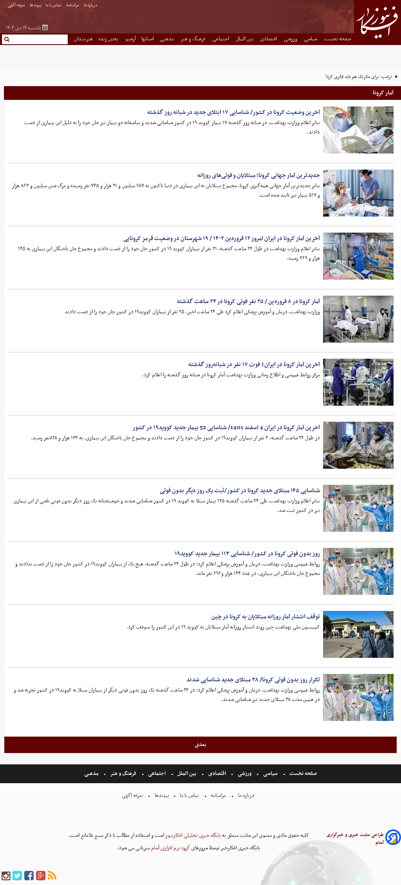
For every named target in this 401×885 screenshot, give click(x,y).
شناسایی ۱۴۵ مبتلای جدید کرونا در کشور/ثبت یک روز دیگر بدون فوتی (240, 491)
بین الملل (245, 38)
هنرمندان (83, 38)
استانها (147, 38)
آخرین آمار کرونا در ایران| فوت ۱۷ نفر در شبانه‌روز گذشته (254, 364)
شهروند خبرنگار (313, 50)
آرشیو (130, 38)
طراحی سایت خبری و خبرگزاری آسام (355, 839)
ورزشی (291, 38)
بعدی (200, 744)
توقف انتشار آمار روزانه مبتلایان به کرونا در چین (265, 617)
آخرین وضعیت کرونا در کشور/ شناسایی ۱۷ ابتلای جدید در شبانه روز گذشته (233, 112)
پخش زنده (108, 38)
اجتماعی (221, 38)
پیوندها (36, 5)
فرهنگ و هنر (193, 38)
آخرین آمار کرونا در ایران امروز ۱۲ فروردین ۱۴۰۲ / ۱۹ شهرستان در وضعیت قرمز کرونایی (221, 238)
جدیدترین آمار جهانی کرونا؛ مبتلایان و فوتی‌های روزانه (258, 175)
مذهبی (167, 38)
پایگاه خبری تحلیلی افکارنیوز (192, 835)
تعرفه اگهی (17, 5)
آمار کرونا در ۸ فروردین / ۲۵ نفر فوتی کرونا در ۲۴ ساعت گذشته (248, 301)
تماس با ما (53, 5)
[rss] (52, 876)
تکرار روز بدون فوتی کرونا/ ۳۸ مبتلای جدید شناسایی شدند (253, 680)
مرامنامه (73, 5)
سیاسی (311, 38)
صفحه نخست (337, 38)
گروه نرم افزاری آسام (170, 847)
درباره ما (91, 5)
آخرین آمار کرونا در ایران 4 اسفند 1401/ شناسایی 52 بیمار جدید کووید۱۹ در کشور (226, 428)
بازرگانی (343, 50)
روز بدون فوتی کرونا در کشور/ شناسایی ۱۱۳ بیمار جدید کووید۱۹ (247, 554)
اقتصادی (269, 38)
